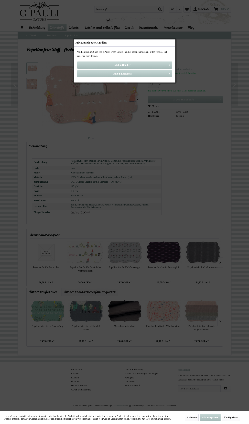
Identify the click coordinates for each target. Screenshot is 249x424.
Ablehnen (192, 417)
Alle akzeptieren (210, 417)
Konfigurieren (231, 417)
